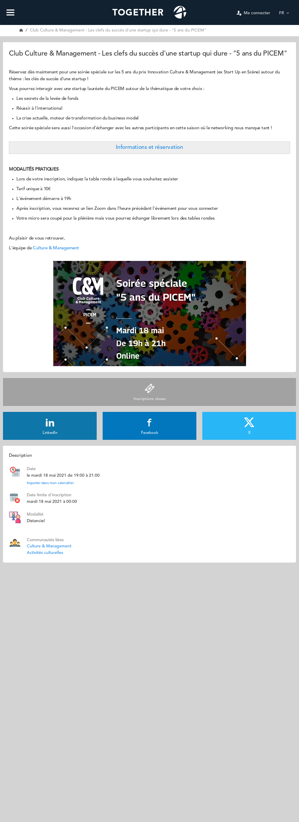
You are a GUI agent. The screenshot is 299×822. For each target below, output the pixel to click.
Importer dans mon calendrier (50, 483)
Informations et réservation (149, 147)
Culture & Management (56, 248)
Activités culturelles (45, 553)
